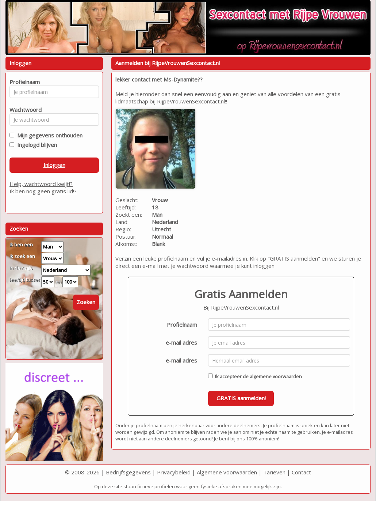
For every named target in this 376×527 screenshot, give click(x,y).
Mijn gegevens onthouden (48, 135)
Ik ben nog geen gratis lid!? (43, 191)
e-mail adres (181, 342)
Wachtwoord (23, 109)
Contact (301, 472)
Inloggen (54, 164)
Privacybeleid (174, 472)
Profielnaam (182, 324)
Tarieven (274, 472)
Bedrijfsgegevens (128, 472)
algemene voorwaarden (276, 376)
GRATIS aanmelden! (241, 398)
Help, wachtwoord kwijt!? (41, 183)
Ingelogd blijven (35, 144)
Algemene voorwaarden (227, 472)
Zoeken (86, 302)
